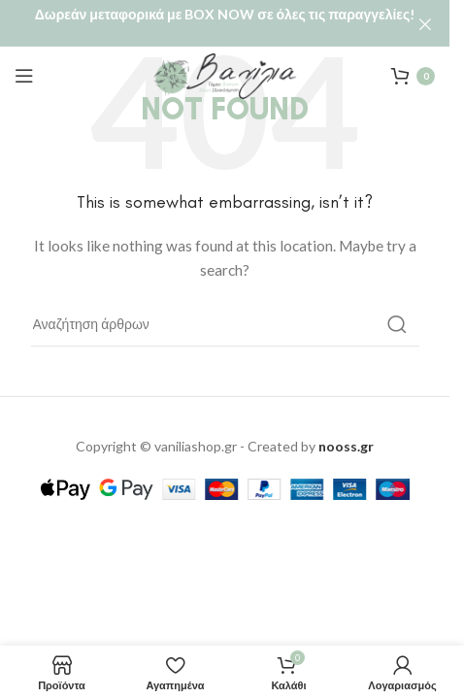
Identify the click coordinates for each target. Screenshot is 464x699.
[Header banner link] (224, 24)
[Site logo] (225, 53)
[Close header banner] (425, 24)
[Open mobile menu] (24, 54)
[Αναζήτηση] (225, 303)
